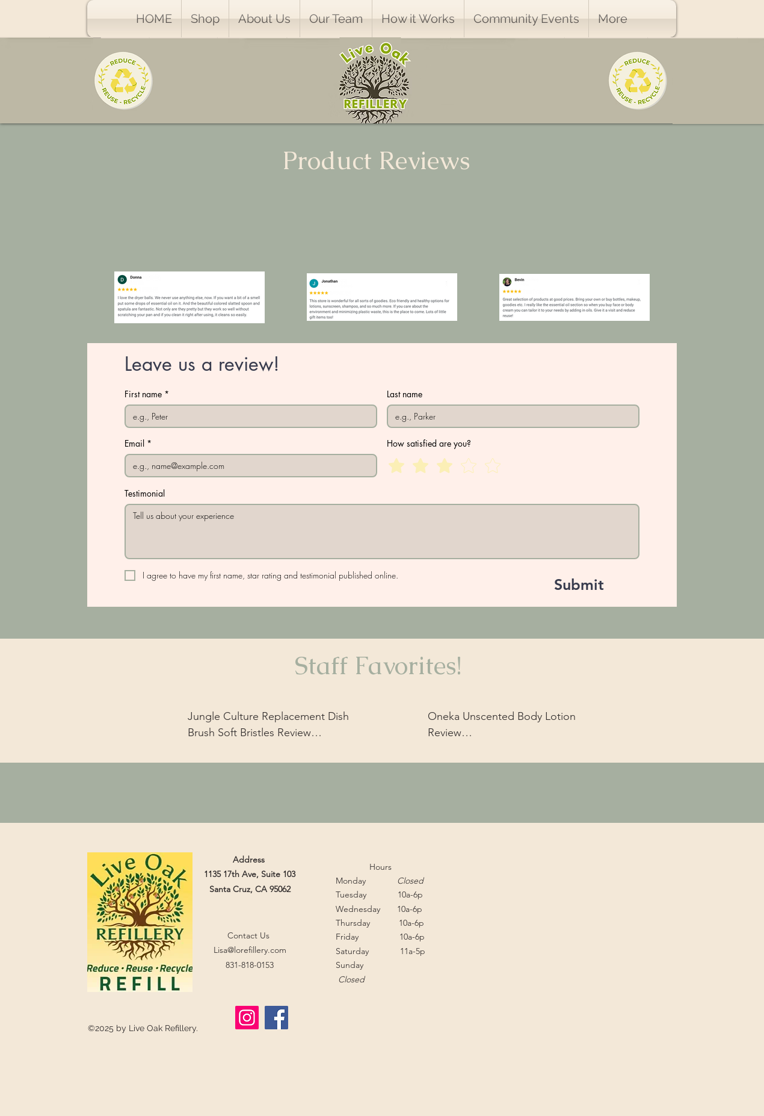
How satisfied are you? (429, 443)
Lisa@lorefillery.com (250, 949)
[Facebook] (276, 1017)
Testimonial (145, 493)
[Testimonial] (382, 531)
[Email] (247, 465)
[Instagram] (247, 1017)
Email (138, 443)
